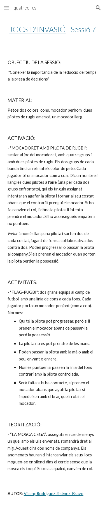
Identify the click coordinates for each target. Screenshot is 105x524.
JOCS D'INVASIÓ (37, 29)
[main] (52, 29)
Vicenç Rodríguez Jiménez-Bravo (53, 493)
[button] (6, 7)
